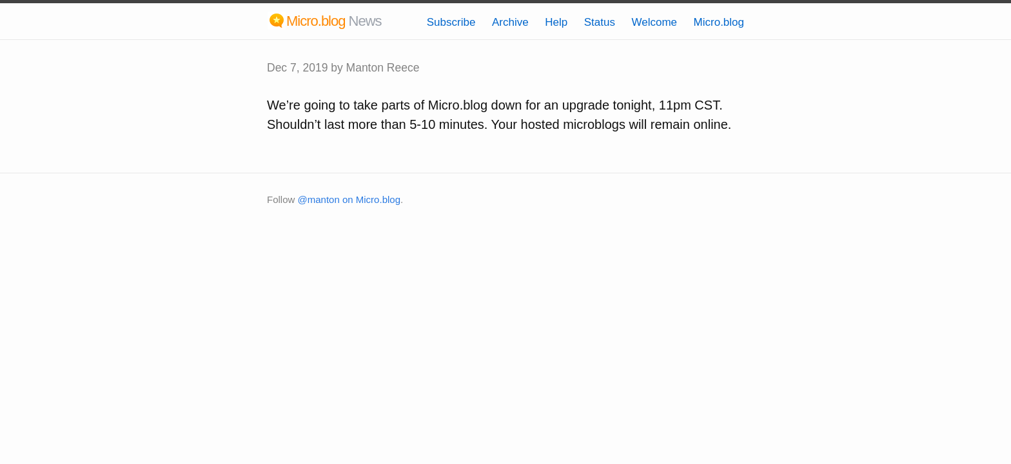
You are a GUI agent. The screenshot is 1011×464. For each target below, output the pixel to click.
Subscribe (451, 22)
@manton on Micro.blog (349, 199)
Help (556, 22)
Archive (510, 22)
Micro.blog (719, 22)
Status (599, 22)
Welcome (654, 22)
